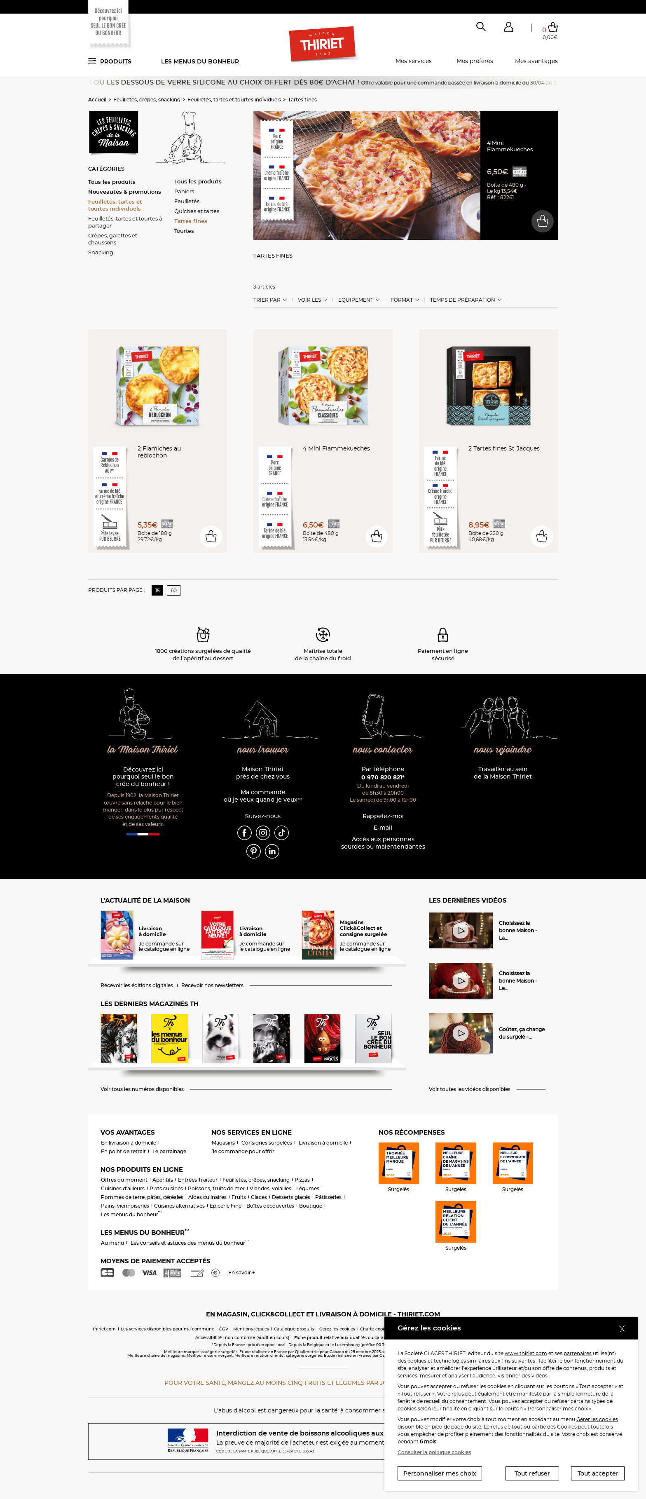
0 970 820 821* (383, 777)
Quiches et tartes (196, 211)
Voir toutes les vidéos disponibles (469, 1089)
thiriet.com (104, 1329)
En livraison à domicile (128, 1143)
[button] (508, 28)
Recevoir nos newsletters (212, 985)
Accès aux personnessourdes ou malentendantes (383, 843)
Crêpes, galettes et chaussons (112, 239)
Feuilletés (186, 201)
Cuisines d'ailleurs (123, 1188)
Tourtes (184, 231)
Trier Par (267, 300)
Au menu (112, 1243)
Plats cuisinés (166, 1188)
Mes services (414, 61)
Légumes (307, 1188)
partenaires (578, 1353)
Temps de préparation (462, 300)
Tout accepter (598, 1473)
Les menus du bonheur (200, 61)
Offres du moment (124, 1180)
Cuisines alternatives (179, 1206)
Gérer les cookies (597, 1419)
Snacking (100, 252)
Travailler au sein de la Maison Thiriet (503, 773)
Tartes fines (302, 99)
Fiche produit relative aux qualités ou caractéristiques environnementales (372, 1337)
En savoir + (241, 1272)
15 (157, 590)
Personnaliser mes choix (439, 1473)
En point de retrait (123, 1151)
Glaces (259, 1197)
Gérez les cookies (337, 1329)
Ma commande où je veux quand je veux (263, 796)
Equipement (355, 300)
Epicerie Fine (225, 1206)
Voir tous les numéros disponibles (142, 1089)
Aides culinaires (207, 1197)
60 (174, 590)
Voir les (309, 300)
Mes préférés (474, 61)
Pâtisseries (328, 1197)
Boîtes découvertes (270, 1206)
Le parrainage (169, 1151)
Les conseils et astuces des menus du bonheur (190, 1243)
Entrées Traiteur (198, 1180)
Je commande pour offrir (243, 1151)
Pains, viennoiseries (125, 1206)
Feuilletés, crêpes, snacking (146, 99)
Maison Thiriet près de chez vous (263, 773)
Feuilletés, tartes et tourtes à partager (125, 222)
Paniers (184, 191)
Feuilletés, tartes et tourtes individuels (234, 99)
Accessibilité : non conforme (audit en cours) (242, 1337)
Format (402, 300)
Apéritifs (162, 1180)
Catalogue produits (294, 1329)
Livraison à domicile (323, 1143)
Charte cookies (375, 1329)
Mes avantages (536, 61)
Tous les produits (112, 181)
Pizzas (302, 1180)
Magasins (223, 1143)
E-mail (383, 827)
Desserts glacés (291, 1197)
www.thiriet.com (526, 1353)
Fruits (239, 1197)
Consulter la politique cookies (434, 1452)
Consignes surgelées (266, 1143)
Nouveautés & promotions (124, 191)
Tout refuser (532, 1473)
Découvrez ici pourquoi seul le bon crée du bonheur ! (143, 777)
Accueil (97, 99)
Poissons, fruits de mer (216, 1188)
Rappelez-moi (383, 816)
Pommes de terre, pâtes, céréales (142, 1197)
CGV (223, 1329)
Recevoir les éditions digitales (137, 985)
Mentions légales (251, 1329)
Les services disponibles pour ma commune (167, 1329)
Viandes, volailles (270, 1188)
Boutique (310, 1206)
